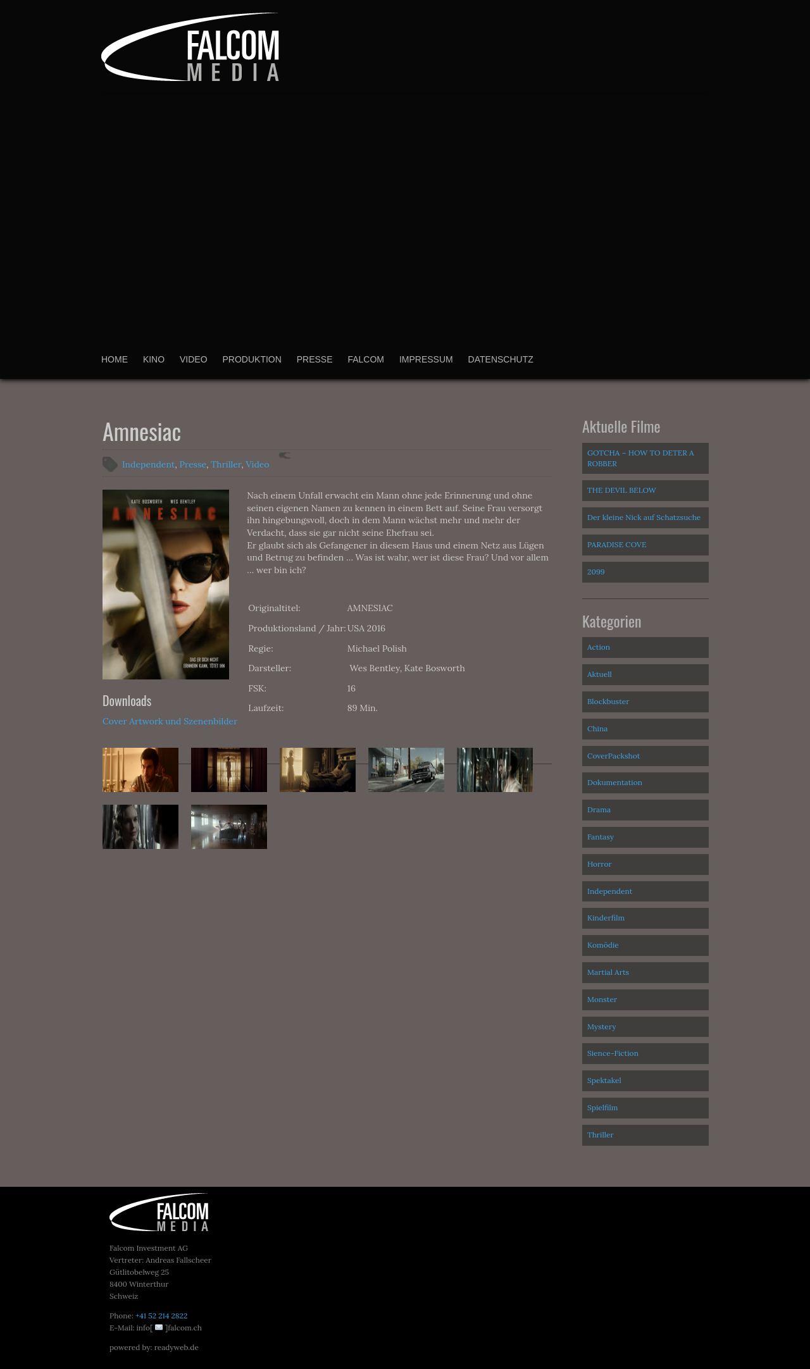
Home (114, 359)
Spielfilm (602, 1107)
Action (598, 647)
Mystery (601, 1026)
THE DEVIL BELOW (621, 490)
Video (194, 359)
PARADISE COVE (616, 544)
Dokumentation (614, 782)
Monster (602, 999)
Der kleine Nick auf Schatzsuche (644, 517)
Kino (154, 359)
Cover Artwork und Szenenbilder (170, 721)
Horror (599, 864)
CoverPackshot (613, 755)
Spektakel (604, 1080)
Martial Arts (608, 972)
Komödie (603, 945)
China (597, 728)
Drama (599, 809)
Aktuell (599, 674)
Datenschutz (500, 359)
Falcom (365, 359)
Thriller (226, 464)
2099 (596, 571)
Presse (315, 359)
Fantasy (600, 836)
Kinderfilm (606, 917)
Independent (148, 464)
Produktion (251, 359)
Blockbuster (608, 701)
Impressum (426, 359)
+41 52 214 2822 (161, 1315)
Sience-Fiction (613, 1053)
